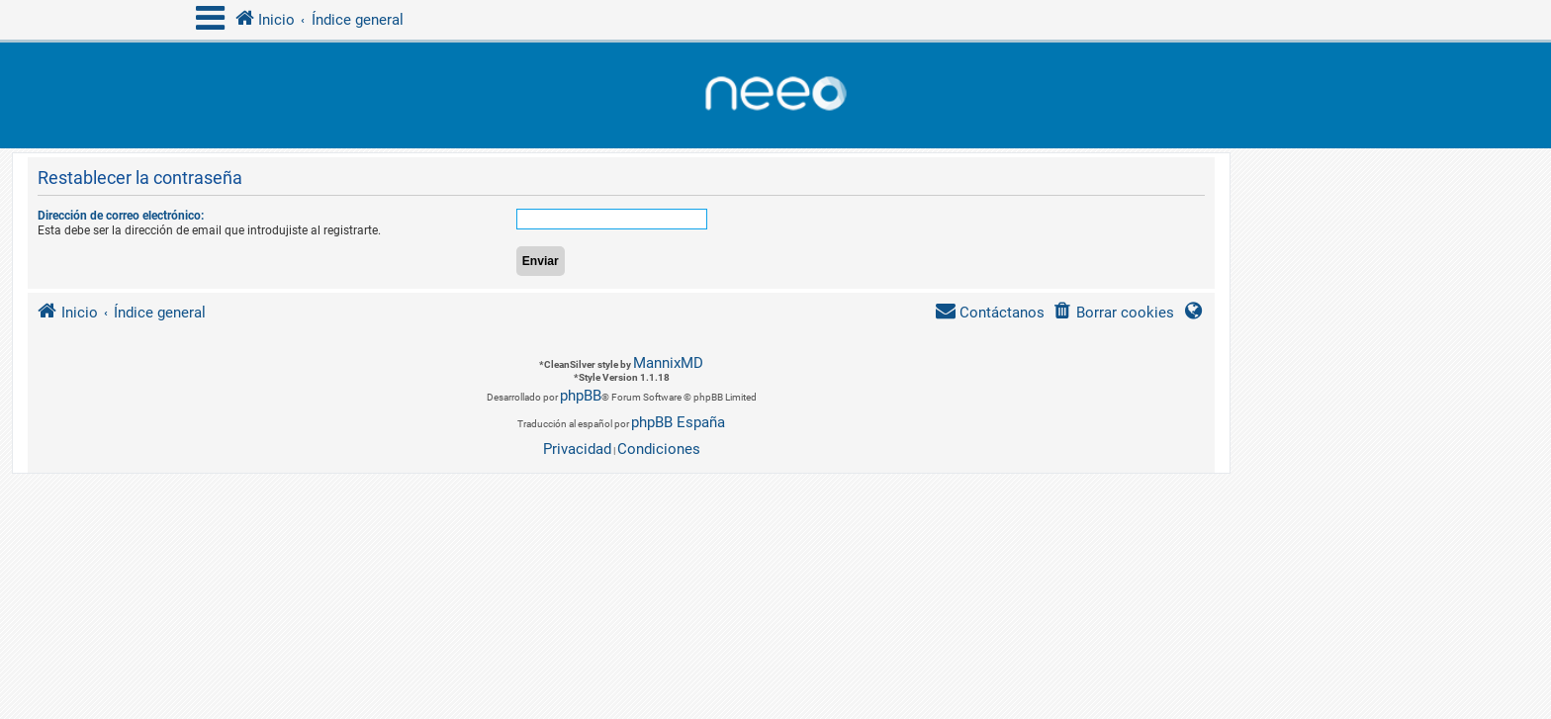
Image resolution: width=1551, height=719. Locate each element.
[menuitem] (1113, 313)
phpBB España (678, 422)
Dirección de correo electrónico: (121, 216)
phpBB (580, 395)
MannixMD (668, 363)
